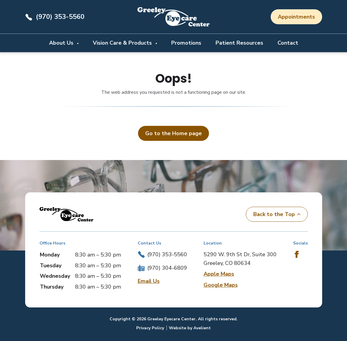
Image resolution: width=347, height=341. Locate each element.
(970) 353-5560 (60, 16)
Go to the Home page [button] (173, 133)
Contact (288, 42)
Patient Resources (239, 42)
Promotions (186, 42)
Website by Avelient (190, 328)
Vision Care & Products (123, 42)
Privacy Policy (150, 328)
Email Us (149, 281)
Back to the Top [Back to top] (276, 214)
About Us (62, 42)
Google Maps (221, 285)
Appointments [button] (296, 16)
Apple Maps (219, 273)
